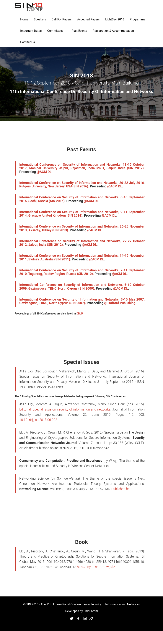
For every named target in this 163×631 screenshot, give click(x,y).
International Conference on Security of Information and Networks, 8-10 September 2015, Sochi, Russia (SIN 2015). (82, 199)
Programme (137, 19)
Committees (56, 31)
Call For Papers (62, 19)
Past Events (79, 31)
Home (24, 19)
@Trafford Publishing (119, 303)
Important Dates (31, 31)
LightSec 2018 (114, 19)
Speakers (40, 19)
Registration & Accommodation (113, 31)
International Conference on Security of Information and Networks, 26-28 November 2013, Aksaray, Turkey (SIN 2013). (82, 228)
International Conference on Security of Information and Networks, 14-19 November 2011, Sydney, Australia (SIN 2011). (82, 257)
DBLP (79, 313)
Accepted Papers (88, 19)
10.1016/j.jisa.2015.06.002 (38, 420)
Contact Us (27, 42)
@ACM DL (44, 172)
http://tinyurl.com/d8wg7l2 (96, 567)
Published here (121, 489)
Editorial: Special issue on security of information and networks (64, 409)
